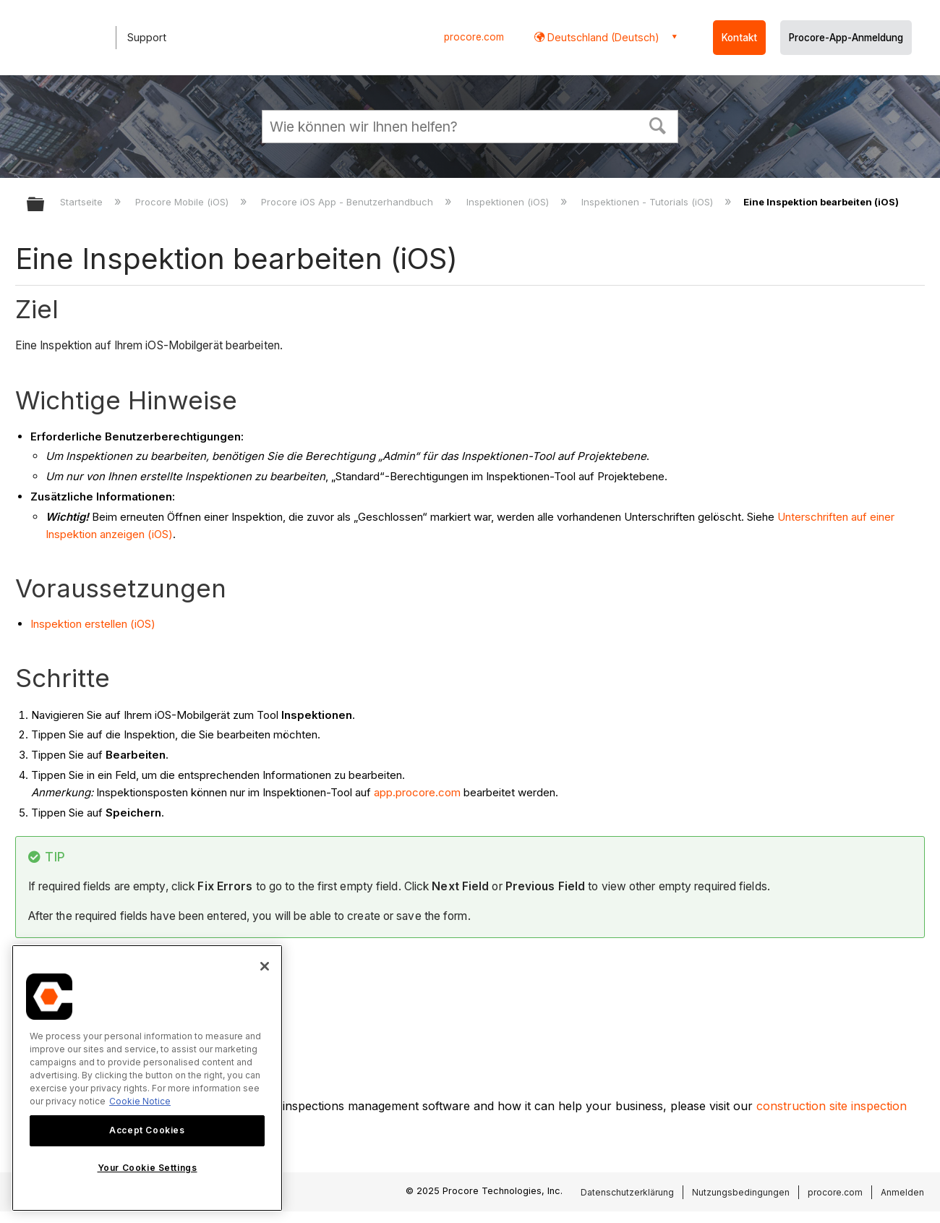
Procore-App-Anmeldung (846, 37)
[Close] (265, 966)
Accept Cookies (146, 1130)
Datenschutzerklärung (627, 1192)
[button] (658, 124)
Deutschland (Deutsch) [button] (601, 37)
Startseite (83, 202)
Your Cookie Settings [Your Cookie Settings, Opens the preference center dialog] (147, 1167)
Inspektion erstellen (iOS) (92, 624)
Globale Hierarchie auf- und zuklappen (45, 205)
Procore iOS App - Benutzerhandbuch (348, 202)
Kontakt (739, 37)
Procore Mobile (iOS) (183, 202)
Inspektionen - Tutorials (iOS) (648, 202)
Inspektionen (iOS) (509, 202)
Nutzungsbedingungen (741, 1192)
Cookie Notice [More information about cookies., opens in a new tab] (140, 1101)
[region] (147, 1078)
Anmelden (902, 1192)
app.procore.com (417, 792)
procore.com (474, 37)
